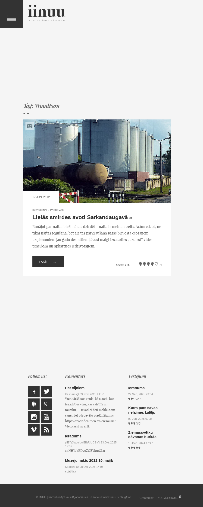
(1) (130, 217)
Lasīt (48, 261)
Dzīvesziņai (39, 210)
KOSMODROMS (168, 498)
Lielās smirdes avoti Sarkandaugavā (80, 217)
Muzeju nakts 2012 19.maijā (89, 460)
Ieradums (73, 436)
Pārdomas (57, 210)
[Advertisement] (97, 64)
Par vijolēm (74, 388)
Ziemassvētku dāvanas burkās (142, 435)
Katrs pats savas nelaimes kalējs (143, 410)
